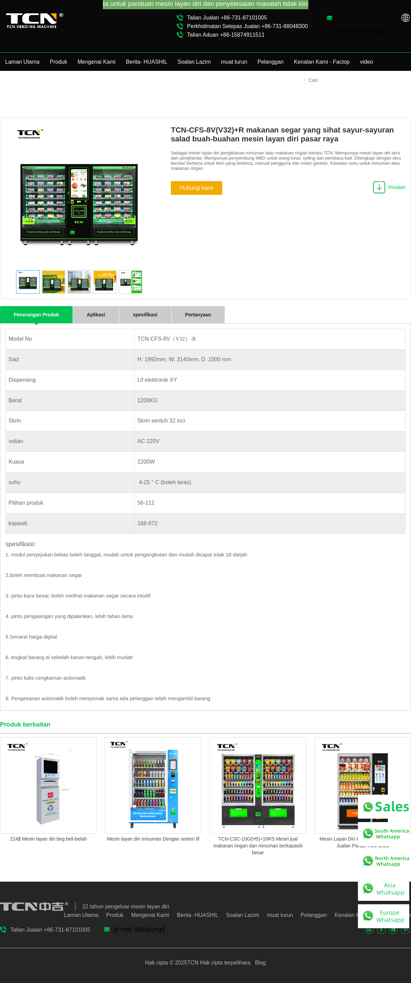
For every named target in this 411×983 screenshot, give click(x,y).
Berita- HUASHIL (146, 62)
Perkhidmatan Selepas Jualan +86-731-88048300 (247, 26)
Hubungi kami (196, 188)
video (366, 62)
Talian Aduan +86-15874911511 (225, 35)
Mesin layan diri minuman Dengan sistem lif (153, 839)
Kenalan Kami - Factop (322, 62)
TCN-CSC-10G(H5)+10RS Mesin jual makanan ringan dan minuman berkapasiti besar (258, 845)
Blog (259, 963)
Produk (58, 62)
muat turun (234, 62)
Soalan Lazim (194, 62)
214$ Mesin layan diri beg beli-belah (48, 839)
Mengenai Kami (96, 62)
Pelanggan (271, 62)
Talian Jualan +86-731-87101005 (227, 18)
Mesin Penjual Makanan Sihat (270, 89)
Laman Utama (22, 62)
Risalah (397, 187)
